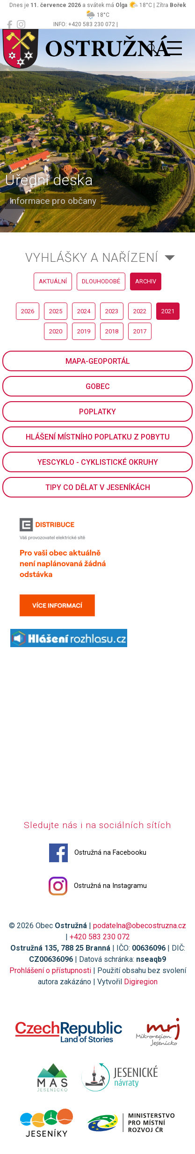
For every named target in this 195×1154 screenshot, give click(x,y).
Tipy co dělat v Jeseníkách (97, 487)
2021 (167, 311)
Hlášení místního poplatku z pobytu (98, 437)
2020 (55, 331)
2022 (139, 311)
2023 (111, 311)
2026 (27, 311)
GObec (98, 386)
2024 (83, 311)
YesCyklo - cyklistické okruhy (97, 462)
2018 (111, 331)
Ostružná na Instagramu (98, 886)
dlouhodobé (101, 281)
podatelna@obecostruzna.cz (139, 925)
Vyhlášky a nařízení (92, 258)
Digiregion (141, 981)
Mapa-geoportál (97, 361)
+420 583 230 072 (100, 936)
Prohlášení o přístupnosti (50, 970)
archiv (145, 281)
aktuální (53, 281)
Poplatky (97, 411)
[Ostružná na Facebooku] (9, 24)
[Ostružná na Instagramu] (21, 24)
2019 (83, 331)
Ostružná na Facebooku (97, 853)
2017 (139, 331)
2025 (55, 311)
